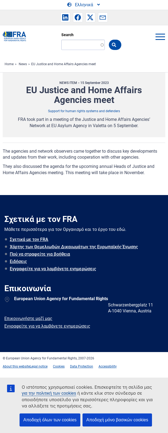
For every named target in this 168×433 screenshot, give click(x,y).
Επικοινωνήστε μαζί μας (28, 318)
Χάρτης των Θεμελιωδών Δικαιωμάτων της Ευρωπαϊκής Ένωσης (74, 246)
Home (9, 64)
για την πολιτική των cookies (49, 393)
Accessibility (108, 366)
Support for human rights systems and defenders (84, 111)
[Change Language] (84, 5)
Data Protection (81, 366)
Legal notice (38, 366)
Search (67, 35)
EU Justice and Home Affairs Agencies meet (63, 64)
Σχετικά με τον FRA (29, 239)
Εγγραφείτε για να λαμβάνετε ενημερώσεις (53, 268)
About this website (16, 366)
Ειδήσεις (18, 261)
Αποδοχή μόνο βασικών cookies (117, 420)
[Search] (83, 45)
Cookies (59, 366)
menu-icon (160, 36)
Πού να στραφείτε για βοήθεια (40, 254)
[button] (65, 17)
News (23, 64)
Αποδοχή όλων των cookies (50, 420)
